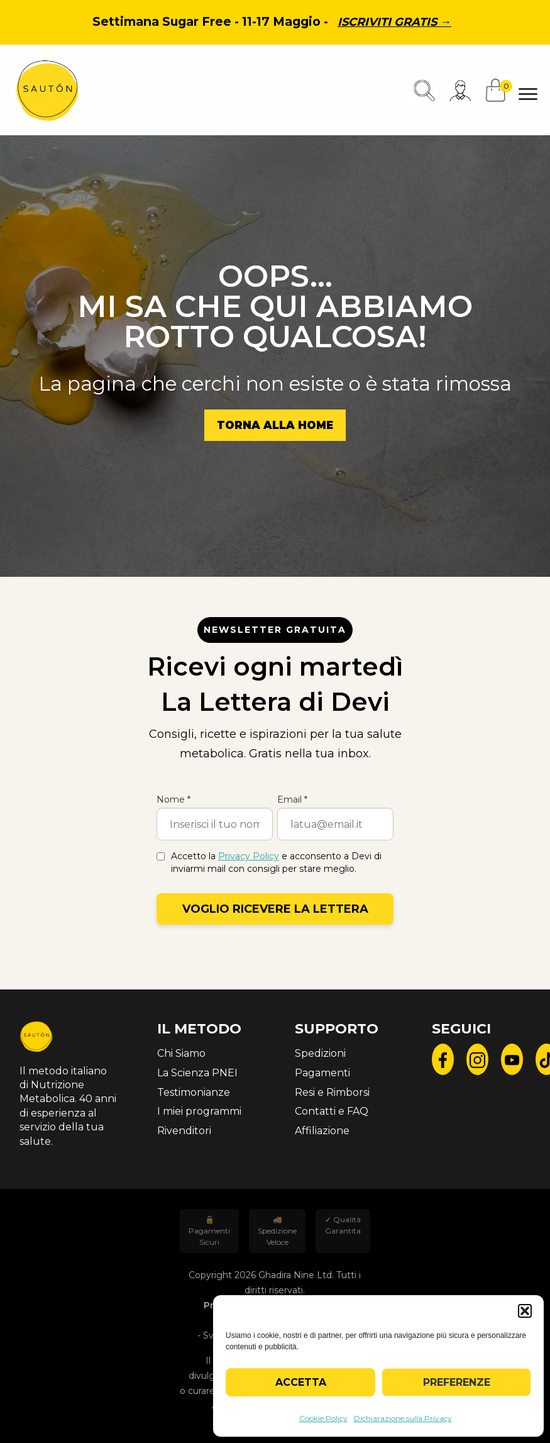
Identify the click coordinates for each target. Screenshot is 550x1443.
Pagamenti (322, 1073)
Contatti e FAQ (331, 1111)
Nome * (173, 799)
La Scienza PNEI (197, 1073)
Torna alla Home (275, 425)
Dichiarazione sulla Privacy (403, 1418)
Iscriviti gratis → (394, 22)
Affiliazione (322, 1131)
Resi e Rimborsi (332, 1092)
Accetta (300, 1382)
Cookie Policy (323, 1418)
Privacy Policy (248, 856)
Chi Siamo (181, 1053)
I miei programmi (199, 1111)
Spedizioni (320, 1053)
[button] (525, 1311)
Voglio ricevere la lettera (275, 909)
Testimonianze (193, 1092)
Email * (292, 799)
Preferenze (456, 1382)
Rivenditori (184, 1131)
